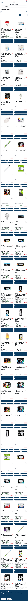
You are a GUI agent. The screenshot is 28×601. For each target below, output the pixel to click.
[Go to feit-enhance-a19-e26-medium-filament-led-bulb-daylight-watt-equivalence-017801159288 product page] (21, 368)
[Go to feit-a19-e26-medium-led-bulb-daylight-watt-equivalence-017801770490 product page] (7, 79)
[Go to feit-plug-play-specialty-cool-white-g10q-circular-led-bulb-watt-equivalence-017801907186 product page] (7, 465)
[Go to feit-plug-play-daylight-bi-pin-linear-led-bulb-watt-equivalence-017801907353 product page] (7, 561)
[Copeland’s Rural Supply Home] (14, 2)
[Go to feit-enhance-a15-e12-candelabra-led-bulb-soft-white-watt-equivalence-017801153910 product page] (7, 585)
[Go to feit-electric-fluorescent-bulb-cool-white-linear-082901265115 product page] (7, 176)
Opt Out (9, 599)
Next (26, 14)
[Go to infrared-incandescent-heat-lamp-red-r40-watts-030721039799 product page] (7, 31)
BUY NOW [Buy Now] (7, 90)
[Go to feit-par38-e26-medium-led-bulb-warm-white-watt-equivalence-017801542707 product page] (7, 513)
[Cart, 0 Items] (26, 1)
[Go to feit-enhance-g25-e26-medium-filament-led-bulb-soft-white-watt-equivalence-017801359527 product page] (21, 272)
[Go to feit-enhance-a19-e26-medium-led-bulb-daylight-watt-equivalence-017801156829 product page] (21, 392)
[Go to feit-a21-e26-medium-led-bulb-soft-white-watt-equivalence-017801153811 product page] (21, 561)
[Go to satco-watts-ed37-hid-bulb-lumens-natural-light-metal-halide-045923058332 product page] (7, 128)
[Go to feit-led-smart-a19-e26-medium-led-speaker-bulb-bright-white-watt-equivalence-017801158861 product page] (21, 200)
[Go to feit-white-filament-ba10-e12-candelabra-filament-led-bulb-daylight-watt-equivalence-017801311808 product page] (21, 79)
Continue (3, 599)
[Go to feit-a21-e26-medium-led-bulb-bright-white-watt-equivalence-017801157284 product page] (21, 344)
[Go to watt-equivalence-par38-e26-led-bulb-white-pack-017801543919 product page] (21, 128)
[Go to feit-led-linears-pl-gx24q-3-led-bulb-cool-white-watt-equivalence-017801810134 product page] (7, 441)
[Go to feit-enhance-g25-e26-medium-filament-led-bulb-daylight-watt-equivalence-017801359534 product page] (7, 296)
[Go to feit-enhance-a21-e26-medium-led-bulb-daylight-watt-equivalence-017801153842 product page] (7, 320)
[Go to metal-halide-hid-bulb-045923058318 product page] (21, 103)
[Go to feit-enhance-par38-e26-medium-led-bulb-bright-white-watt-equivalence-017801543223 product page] (21, 152)
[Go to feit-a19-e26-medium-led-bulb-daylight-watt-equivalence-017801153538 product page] (21, 489)
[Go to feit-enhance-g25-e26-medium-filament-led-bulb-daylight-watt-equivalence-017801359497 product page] (21, 248)
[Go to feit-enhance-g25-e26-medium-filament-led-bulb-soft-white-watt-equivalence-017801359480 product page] (7, 248)
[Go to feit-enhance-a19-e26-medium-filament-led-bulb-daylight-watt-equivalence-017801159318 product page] (21, 417)
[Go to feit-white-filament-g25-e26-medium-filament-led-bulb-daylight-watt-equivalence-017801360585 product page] (7, 272)
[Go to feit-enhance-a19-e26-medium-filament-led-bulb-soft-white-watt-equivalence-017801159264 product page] (7, 368)
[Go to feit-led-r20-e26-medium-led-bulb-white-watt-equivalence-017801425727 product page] (7, 537)
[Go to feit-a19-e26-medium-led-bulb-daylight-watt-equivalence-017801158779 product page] (21, 31)
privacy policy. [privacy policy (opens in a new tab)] (8, 594)
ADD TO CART (7, 136)
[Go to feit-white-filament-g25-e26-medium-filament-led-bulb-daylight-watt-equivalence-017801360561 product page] (21, 224)
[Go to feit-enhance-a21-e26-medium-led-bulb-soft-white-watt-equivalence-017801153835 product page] (21, 296)
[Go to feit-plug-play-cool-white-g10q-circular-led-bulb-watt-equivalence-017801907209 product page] (21, 176)
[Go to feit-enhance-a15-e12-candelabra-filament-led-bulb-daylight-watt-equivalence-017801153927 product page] (21, 585)
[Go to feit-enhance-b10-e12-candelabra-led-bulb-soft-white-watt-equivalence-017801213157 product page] (7, 103)
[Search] (26, 6)
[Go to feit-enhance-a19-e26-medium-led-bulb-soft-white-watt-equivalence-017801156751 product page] (7, 392)
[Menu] (2, 2)
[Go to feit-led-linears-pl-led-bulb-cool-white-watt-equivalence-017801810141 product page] (21, 320)
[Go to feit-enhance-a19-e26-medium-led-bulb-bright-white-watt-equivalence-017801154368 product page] (21, 465)
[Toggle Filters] (26, 11)
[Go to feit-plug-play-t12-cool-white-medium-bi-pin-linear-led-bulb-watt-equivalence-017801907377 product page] (7, 152)
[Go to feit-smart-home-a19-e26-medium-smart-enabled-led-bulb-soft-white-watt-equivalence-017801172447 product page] (21, 55)
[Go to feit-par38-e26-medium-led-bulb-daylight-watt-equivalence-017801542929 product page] (21, 513)
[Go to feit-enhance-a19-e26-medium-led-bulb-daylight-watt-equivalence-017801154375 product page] (7, 489)
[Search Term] (14, 6)
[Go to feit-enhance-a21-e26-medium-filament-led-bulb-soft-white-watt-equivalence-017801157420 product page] (7, 200)
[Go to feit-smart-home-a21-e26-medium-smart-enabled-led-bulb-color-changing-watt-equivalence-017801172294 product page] (7, 55)
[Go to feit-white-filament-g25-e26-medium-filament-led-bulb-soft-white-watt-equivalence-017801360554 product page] (7, 224)
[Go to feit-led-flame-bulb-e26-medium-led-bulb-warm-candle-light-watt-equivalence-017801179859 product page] (7, 344)
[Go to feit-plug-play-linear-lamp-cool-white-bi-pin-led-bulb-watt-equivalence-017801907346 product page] (21, 537)
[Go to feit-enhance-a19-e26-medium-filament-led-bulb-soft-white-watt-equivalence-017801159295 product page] (7, 417)
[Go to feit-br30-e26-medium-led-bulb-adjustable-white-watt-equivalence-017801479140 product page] (21, 441)
